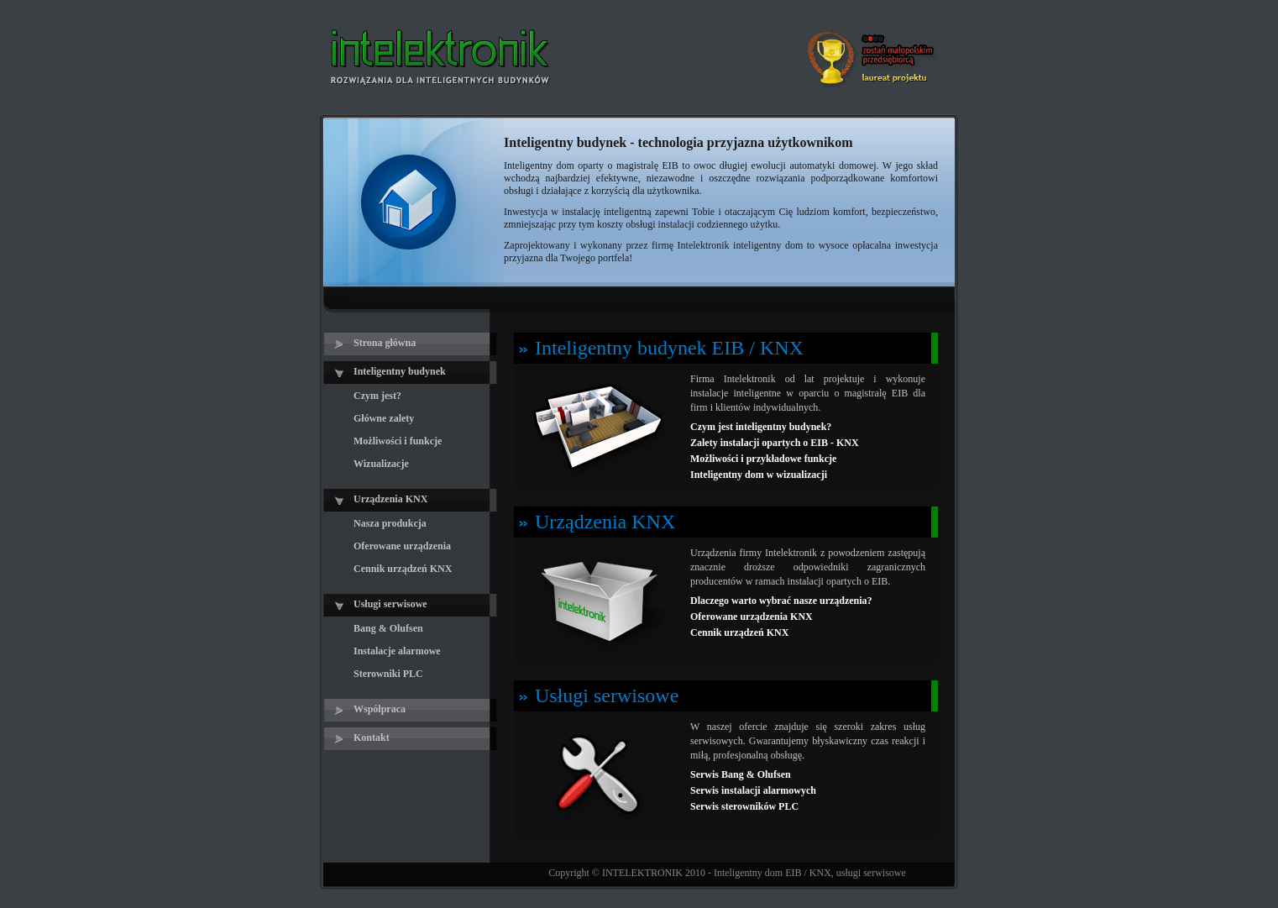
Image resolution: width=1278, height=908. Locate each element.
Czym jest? (377, 396)
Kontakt (372, 737)
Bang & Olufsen (388, 628)
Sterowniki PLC (388, 674)
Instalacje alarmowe (397, 651)
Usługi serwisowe (390, 604)
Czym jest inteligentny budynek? (760, 427)
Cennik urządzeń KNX (739, 632)
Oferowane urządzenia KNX (751, 616)
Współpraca (380, 709)
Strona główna (385, 343)
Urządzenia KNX (390, 499)
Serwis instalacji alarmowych (753, 790)
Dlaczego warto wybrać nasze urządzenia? (781, 600)
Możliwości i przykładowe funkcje (763, 458)
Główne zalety (384, 418)
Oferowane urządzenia (402, 546)
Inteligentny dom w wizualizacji (758, 474)
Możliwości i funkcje (398, 441)
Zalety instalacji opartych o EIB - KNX (774, 443)
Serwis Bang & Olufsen (740, 774)
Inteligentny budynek (400, 371)
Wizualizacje (381, 464)
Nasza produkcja (390, 523)
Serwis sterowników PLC (744, 806)
